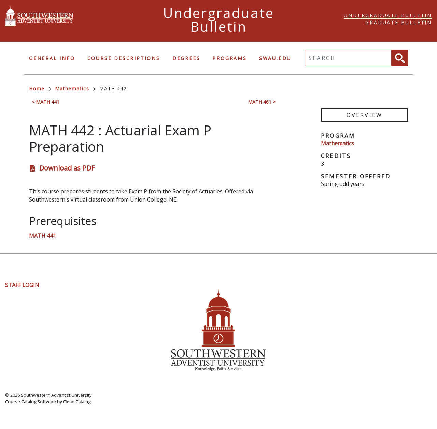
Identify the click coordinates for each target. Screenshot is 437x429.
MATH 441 (42, 235)
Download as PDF (67, 168)
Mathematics (75, 88)
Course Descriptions (123, 58)
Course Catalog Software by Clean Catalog (47, 402)
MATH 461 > (262, 102)
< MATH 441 (45, 102)
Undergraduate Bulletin (388, 15)
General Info (52, 58)
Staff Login (22, 285)
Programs (229, 58)
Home (40, 88)
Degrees (186, 58)
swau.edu (275, 58)
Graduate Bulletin (398, 22)
